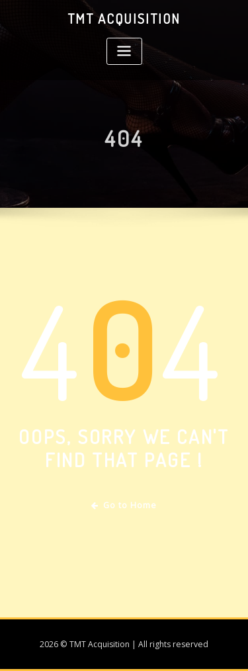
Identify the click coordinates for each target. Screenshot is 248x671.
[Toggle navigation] (124, 51)
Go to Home (124, 505)
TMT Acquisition (124, 18)
